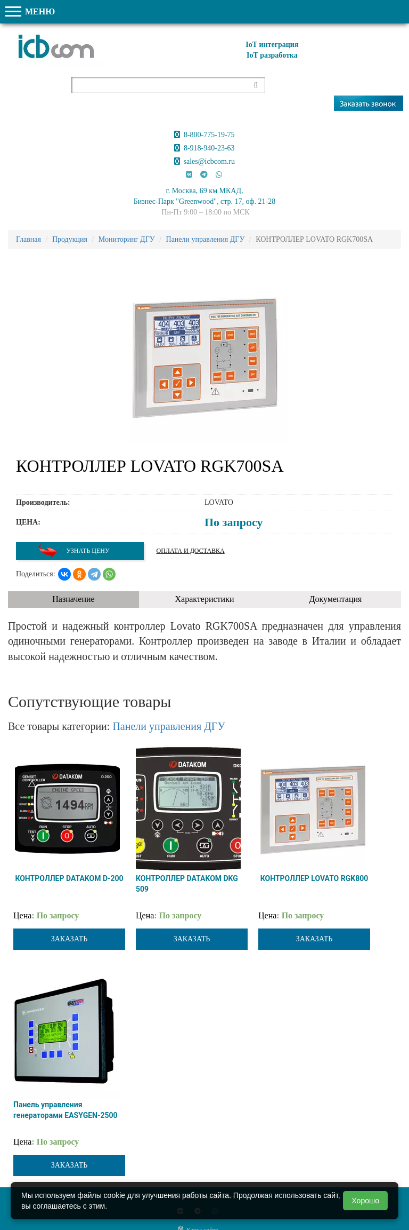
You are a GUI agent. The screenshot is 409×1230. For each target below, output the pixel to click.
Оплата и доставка (191, 550)
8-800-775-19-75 (204, 135)
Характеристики (204, 599)
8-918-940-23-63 (204, 148)
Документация (335, 599)
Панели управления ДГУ (168, 726)
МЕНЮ (30, 11)
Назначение (73, 599)
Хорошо (365, 1200)
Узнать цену (73, 551)
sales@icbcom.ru (204, 161)
